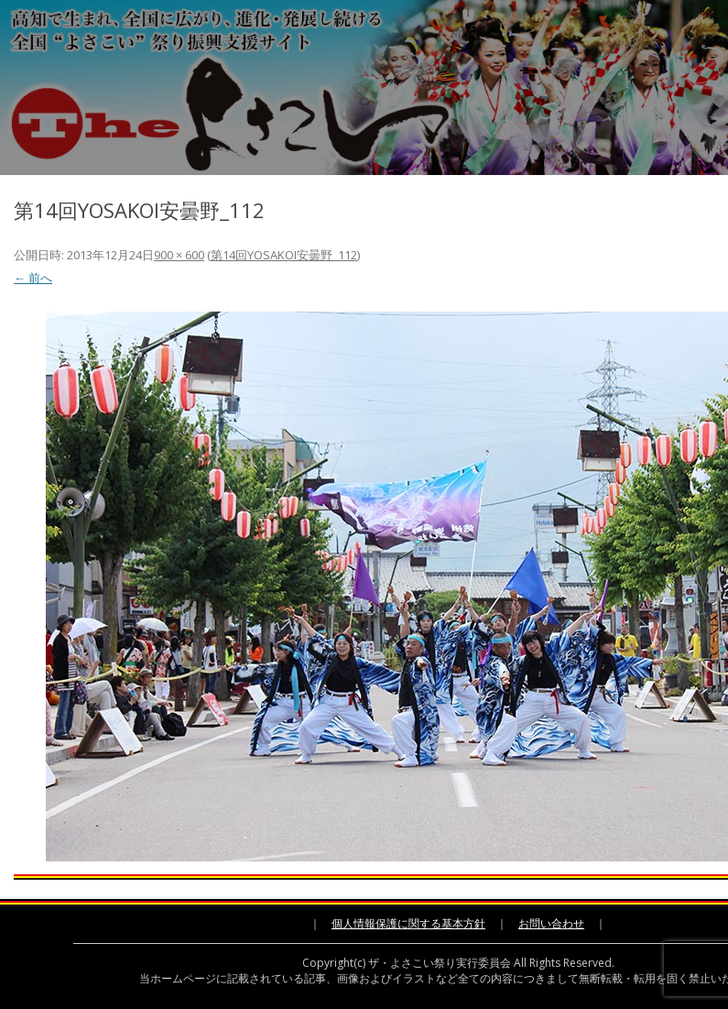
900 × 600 (179, 255)
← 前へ (33, 277)
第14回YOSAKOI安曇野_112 (284, 255)
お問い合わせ (551, 923)
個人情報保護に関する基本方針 (408, 923)
